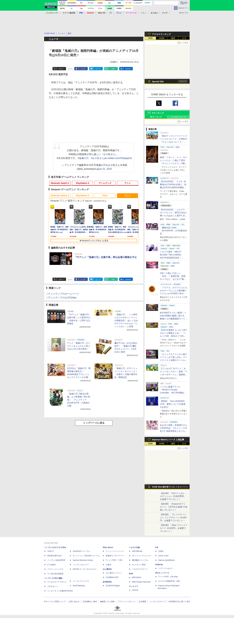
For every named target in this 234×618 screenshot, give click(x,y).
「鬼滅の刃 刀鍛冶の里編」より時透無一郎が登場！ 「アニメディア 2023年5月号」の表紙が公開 (78, 400)
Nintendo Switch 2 (60, 183)
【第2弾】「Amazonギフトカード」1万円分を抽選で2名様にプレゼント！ (174, 507)
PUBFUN (159, 565)
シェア (83, 69)
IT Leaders (51, 565)
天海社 (161, 551)
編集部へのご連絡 (107, 601)
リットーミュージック (115, 551)
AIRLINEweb (137, 551)
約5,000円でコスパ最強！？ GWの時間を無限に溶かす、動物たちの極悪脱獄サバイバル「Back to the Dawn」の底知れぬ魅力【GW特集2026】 (173, 318)
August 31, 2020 (103, 169)
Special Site (158, 81)
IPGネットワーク (162, 573)
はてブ (98, 69)
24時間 (161, 38)
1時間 (150, 38)
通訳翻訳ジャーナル (140, 560)
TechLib (135, 590)
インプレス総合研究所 (56, 560)
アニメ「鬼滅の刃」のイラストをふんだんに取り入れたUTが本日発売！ (78, 346)
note (113, 69)
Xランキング (158, 113)
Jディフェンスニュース (141, 556)
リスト (70, 69)
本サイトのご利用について (55, 601)
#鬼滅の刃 (83, 158)
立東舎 (108, 565)
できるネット (52, 586)
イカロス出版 (134, 547)
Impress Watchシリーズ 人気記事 (168, 439)
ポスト (61, 69)
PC (111, 13)
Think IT (50, 551)
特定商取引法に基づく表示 (179, 601)
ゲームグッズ (105, 183)
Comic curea (163, 556)
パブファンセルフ (165, 568)
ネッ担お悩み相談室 (55, 574)
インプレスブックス (81, 581)
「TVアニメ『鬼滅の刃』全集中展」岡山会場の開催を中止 (105, 257)
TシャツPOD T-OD (114, 560)
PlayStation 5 (82, 183)
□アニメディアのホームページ (62, 293)
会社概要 (142, 601)
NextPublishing (79, 586)
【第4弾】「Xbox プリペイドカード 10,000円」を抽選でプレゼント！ (174, 528)
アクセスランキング (161, 34)
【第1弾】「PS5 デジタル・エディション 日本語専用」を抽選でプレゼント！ (173, 496)
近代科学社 (107, 582)
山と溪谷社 (107, 569)
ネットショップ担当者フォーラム (86, 556)
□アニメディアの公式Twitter (61, 297)
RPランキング (156, 117)
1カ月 (184, 38)
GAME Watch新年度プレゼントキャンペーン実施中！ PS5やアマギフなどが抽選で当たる (170, 487)
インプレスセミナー (81, 565)
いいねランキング (178, 117)
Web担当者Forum (54, 556)
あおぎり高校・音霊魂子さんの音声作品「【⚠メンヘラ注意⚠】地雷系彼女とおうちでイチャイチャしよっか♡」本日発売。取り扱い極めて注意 (173, 431)
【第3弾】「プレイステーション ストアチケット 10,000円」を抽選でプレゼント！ (173, 517)
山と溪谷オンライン (114, 573)
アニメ (127, 183)
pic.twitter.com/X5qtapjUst (118, 158)
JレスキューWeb (139, 565)
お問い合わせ (74, 601)
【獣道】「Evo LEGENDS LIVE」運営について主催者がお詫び (172, 404)
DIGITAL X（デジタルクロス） (85, 569)
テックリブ (133, 586)
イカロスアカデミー (140, 569)
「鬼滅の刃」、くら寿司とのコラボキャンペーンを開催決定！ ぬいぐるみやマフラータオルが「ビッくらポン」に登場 (126, 320)
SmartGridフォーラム (81, 551)
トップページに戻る (94, 423)
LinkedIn (128, 69)
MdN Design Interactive (141, 582)
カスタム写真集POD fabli (169, 581)
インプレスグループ (157, 601)
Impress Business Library (83, 560)
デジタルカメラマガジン (57, 582)
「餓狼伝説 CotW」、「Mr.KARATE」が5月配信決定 (173, 230)
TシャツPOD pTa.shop (168, 577)
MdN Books (136, 577)
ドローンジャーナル (55, 569)
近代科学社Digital (113, 586)
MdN (131, 574)
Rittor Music (108, 547)
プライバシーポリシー (127, 601)
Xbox (105, 195)
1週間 (173, 38)
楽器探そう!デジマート (115, 556)
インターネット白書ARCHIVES (60, 591)
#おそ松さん (97, 158)
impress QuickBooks (166, 560)
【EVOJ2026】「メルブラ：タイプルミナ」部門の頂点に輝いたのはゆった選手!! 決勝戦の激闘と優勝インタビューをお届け (173, 215)
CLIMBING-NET (112, 577)
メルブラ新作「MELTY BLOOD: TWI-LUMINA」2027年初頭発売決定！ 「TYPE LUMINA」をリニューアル (173, 257)
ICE (156, 547)
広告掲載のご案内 (90, 601)
